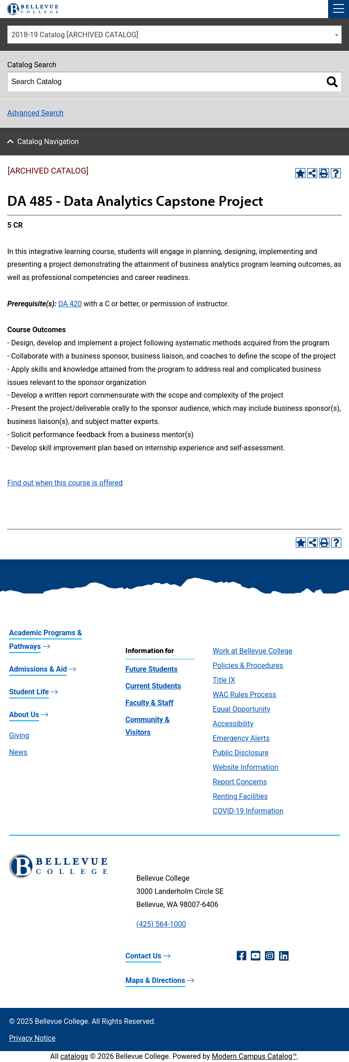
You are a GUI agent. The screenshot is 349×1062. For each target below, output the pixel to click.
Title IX (224, 680)
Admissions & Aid (38, 669)
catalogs (74, 1056)
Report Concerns (240, 782)
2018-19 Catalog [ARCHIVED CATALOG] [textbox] (74, 34)
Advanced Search (35, 113)
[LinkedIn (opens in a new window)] (284, 956)
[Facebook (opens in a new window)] (241, 956)
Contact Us (143, 956)
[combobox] (174, 34)
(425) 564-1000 (161, 924)
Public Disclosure (241, 752)
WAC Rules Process (244, 694)
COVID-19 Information (248, 811)
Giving (19, 735)
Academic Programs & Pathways (45, 639)
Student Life (29, 692)
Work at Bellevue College (252, 651)
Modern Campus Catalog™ (254, 1056)
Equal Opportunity (241, 709)
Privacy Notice (32, 1038)
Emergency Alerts (241, 738)
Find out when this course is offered (65, 483)
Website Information (245, 767)
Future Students (151, 669)
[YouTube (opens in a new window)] (255, 956)
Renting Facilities (240, 796)
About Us (24, 714)
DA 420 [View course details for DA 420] (70, 303)
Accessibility (233, 723)
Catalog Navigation (48, 141)
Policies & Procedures (248, 665)
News (18, 752)
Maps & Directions (155, 980)
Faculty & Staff (149, 702)
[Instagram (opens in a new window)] (269, 956)
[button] (338, 9)
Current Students (153, 686)
